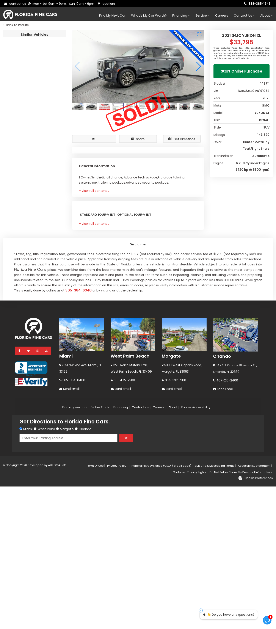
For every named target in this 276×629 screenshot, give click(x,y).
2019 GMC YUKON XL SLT (50, 68)
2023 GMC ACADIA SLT (50, 93)
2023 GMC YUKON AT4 (50, 195)
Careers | (159, 550)
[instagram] (37, 493)
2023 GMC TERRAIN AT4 (50, 169)
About (266, 15)
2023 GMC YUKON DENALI (50, 220)
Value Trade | (101, 550)
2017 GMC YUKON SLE (50, 271)
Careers (221, 15)
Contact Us (244, 15)
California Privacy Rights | (190, 615)
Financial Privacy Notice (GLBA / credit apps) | (161, 608)
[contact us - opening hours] (62, 4)
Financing (181, 15)
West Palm (46, 571)
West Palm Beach (130, 499)
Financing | (121, 550)
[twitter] (28, 493)
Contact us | (141, 550)
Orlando (222, 499)
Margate (171, 499)
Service (202, 15)
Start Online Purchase (241, 72)
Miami (66, 499)
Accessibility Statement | (255, 608)
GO (126, 580)
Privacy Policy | (117, 608)
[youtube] (46, 493)
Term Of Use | (95, 608)
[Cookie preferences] (255, 620)
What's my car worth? (149, 15)
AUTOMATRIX (56, 608)
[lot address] (107, 4)
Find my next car (112, 15)
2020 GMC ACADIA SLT (50, 144)
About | (173, 550)
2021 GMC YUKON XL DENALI (50, 42)
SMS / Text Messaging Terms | (215, 608)
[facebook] (19, 493)
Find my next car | (75, 550)
